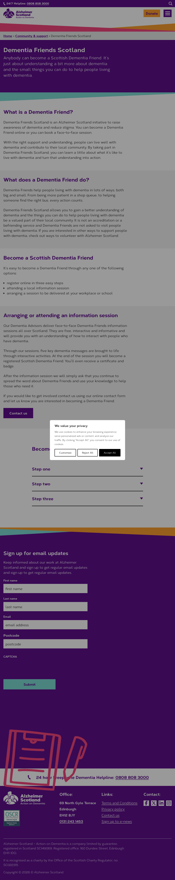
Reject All (87, 452)
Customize (65, 452)
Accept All (110, 452)
